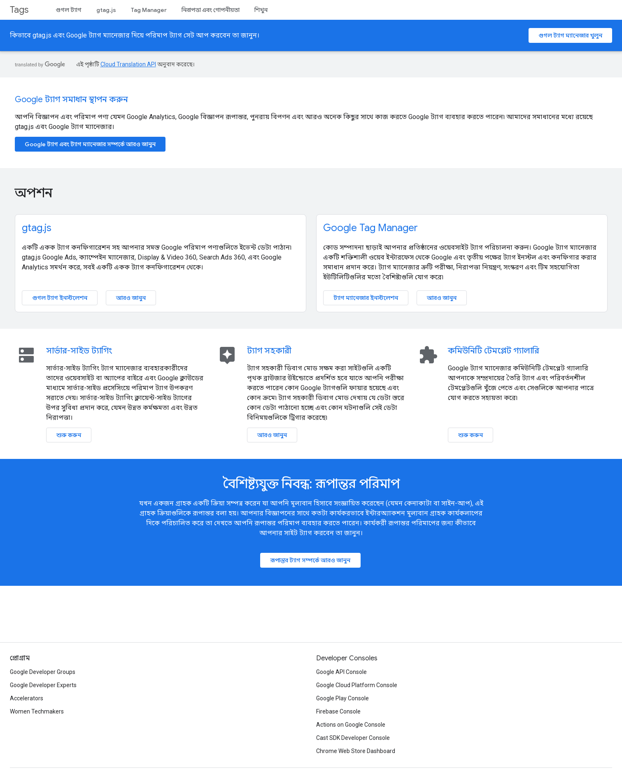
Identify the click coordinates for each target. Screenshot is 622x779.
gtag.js (106, 10)
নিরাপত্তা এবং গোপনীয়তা (211, 10)
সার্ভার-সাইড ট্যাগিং (79, 351)
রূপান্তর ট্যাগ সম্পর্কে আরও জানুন (310, 560)
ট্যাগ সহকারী (269, 351)
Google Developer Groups (42, 672)
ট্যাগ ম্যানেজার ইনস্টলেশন (365, 298)
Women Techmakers (37, 711)
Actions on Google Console (350, 724)
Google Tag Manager (370, 228)
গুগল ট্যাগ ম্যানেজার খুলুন (570, 35)
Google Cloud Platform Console (356, 685)
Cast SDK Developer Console (353, 738)
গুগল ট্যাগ (69, 10)
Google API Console (341, 672)
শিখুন (261, 10)
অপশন (33, 193)
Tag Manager (149, 10)
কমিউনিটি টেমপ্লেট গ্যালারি (493, 351)
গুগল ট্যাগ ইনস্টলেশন (59, 298)
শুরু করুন (68, 435)
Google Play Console (342, 698)
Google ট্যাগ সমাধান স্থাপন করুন (71, 99)
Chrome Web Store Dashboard (355, 751)
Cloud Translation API (128, 64)
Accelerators (26, 698)
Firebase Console (338, 711)
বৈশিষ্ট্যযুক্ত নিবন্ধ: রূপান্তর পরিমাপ (311, 483)
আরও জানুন (131, 298)
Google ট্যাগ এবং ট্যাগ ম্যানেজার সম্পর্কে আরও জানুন (90, 144)
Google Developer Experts (43, 685)
